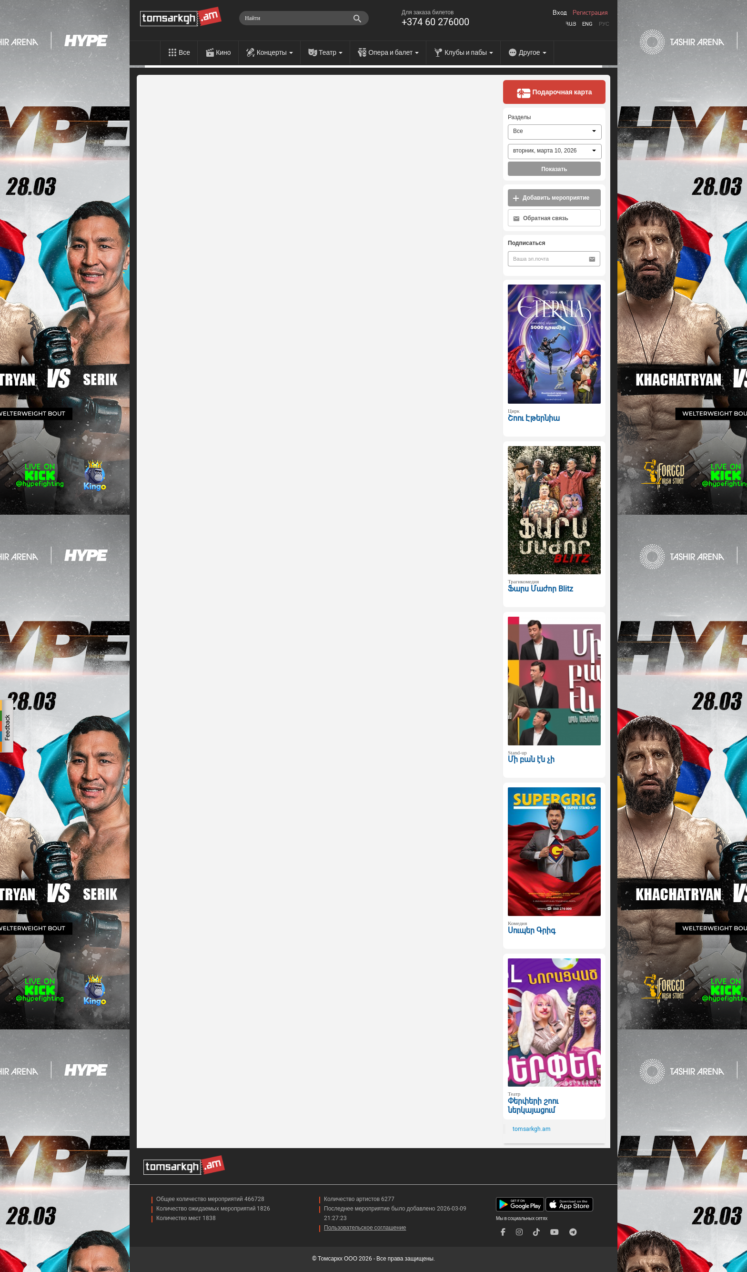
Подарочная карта (554, 93)
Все (184, 52)
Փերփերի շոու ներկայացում (533, 1106)
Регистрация (590, 13)
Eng (587, 24)
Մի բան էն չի (531, 759)
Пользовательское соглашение (365, 1227)
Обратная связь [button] (540, 218)
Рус (604, 24)
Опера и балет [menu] (393, 52)
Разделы (519, 117)
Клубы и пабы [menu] (468, 52)
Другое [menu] (532, 52)
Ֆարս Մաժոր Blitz (540, 588)
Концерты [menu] (275, 52)
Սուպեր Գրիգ (531, 930)
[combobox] (555, 132)
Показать (554, 169)
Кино (223, 52)
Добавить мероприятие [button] (551, 198)
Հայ (570, 24)
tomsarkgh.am (532, 1129)
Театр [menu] (331, 52)
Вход (560, 13)
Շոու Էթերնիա (534, 418)
